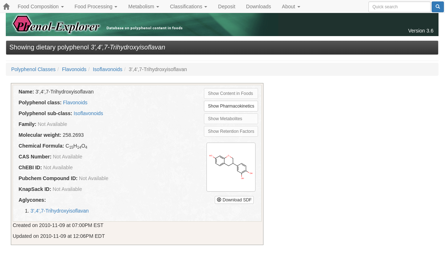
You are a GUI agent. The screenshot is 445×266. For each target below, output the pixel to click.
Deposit (226, 6)
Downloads (258, 6)
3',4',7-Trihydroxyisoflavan (60, 211)
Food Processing (96, 6)
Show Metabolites (225, 118)
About (291, 6)
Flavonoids (74, 69)
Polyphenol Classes (33, 69)
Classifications (188, 6)
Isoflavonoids (107, 69)
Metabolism (143, 6)
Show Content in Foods (230, 93)
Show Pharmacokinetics (231, 106)
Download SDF (234, 199)
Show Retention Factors (231, 131)
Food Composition (41, 6)
